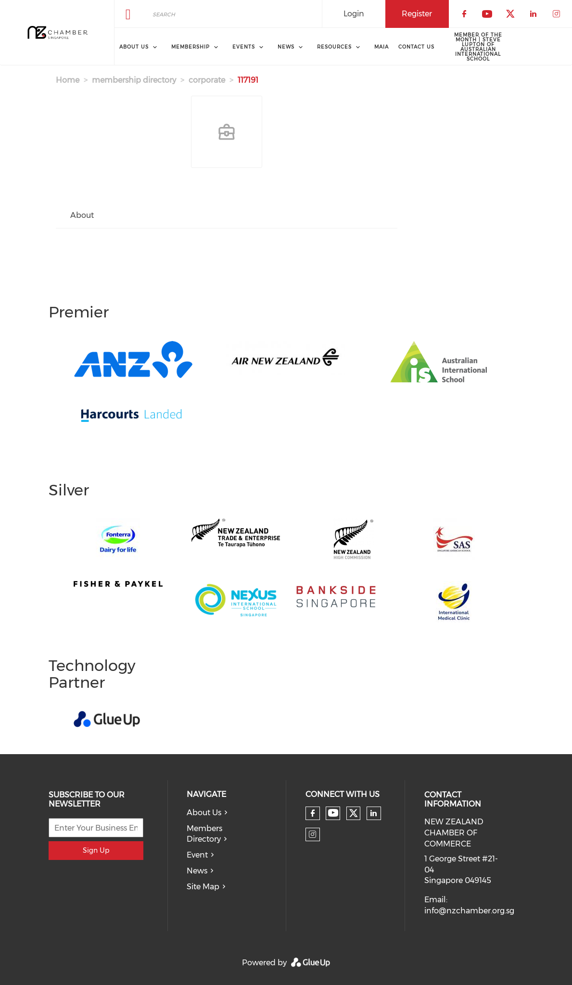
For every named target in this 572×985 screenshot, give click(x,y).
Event (197, 854)
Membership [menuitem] (190, 47)
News (197, 870)
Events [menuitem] (243, 47)
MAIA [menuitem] (381, 47)
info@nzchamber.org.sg (469, 910)
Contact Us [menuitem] (416, 47)
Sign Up (96, 850)
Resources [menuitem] (334, 47)
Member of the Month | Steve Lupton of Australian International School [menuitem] (478, 47)
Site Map (203, 886)
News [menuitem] (286, 47)
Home (67, 80)
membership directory (134, 80)
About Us (204, 812)
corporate (207, 80)
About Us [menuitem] (134, 47)
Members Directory (204, 834)
